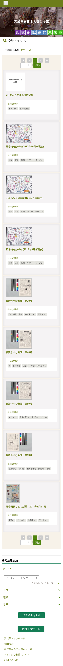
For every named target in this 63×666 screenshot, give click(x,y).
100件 (31, 49)
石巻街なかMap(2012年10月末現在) (25, 146)
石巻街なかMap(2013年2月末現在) (24, 198)
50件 (23, 49)
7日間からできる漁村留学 (19, 95)
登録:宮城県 (13, 104)
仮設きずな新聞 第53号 (19, 455)
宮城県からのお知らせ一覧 (18, 649)
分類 (5, 597)
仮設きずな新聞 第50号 (19, 403)
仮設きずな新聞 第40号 (19, 352)
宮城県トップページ (14, 638)
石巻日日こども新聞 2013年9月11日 (26, 506)
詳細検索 (8, 643)
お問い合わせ (11, 660)
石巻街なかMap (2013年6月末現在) (24, 249)
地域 (5, 604)
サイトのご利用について (17, 654)
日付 (5, 590)
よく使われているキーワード (43, 583)
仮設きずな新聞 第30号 (19, 301)
